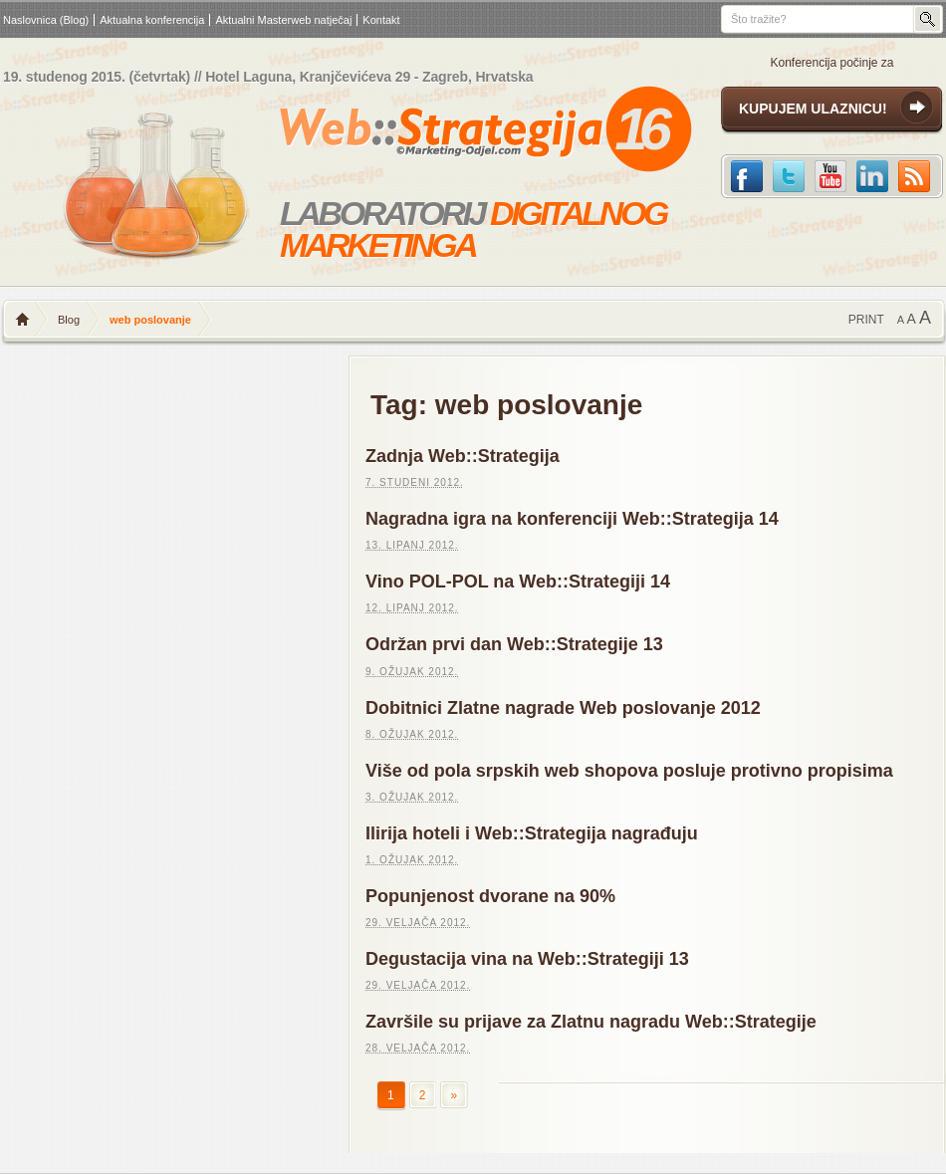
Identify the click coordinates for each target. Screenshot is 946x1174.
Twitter (789, 176)
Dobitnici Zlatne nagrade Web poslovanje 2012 (563, 708)
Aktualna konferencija (152, 20)
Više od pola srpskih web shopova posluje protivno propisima (629, 771)
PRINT (866, 320)
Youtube (830, 176)
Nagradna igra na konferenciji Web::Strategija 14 (572, 519)
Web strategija (441, 133)
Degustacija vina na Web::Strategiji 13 (527, 959)
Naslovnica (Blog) (46, 20)
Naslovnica (22, 320)
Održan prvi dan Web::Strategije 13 (514, 644)
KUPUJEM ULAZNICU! (813, 109)
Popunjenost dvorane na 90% (490, 896)
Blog (69, 320)
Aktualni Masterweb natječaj (283, 20)
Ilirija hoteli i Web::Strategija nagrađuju (531, 833)
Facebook (747, 176)
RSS (914, 176)
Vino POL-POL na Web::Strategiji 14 (517, 581)
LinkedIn (872, 176)
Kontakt (380, 20)
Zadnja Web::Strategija (462, 456)
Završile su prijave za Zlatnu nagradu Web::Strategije (591, 1022)
